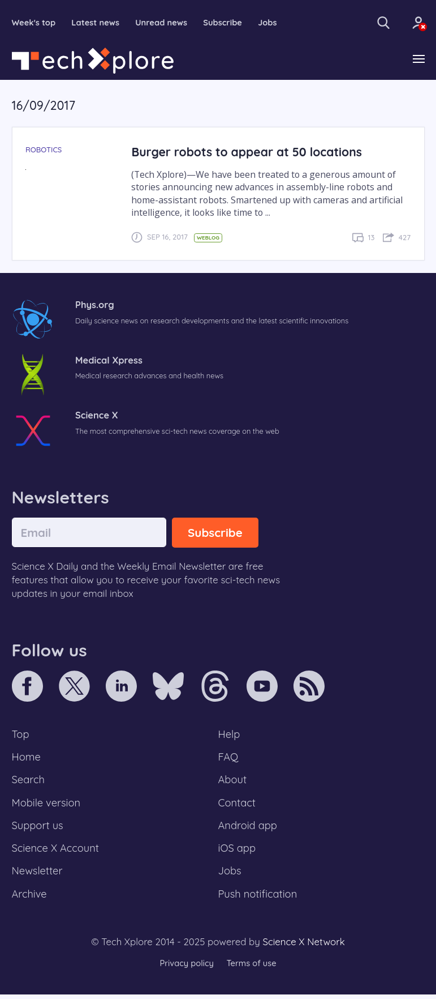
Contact (237, 805)
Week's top (34, 23)
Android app (248, 828)
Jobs (272, 23)
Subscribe (226, 23)
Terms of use (252, 967)
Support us (38, 828)
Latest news (97, 23)
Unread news (164, 23)
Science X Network (303, 947)
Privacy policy (186, 967)
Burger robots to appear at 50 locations (249, 152)
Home (27, 758)
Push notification (258, 899)
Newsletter (38, 875)
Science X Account (56, 852)
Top (21, 735)
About (233, 781)
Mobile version (47, 805)
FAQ (228, 758)
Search (29, 781)
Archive (30, 899)
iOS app (237, 852)
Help (229, 735)
